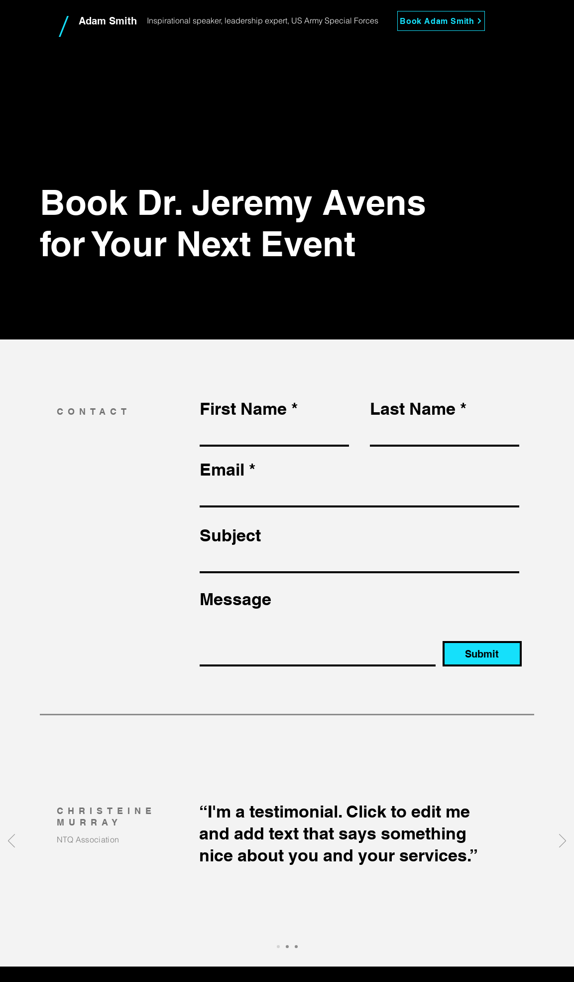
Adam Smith (108, 21)
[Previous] (11, 841)
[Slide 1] (278, 946)
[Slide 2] (287, 946)
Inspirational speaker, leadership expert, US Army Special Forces (262, 20)
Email (222, 469)
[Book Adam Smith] (441, 21)
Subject (230, 535)
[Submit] (482, 653)
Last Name (413, 408)
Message (235, 599)
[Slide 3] (296, 946)
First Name (243, 408)
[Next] (562, 841)
